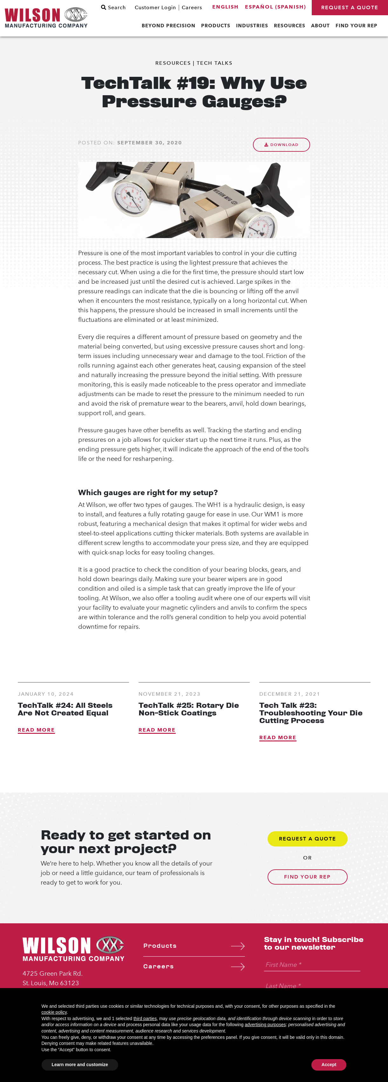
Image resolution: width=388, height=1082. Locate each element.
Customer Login (155, 7)
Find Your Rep (307, 877)
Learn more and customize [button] (80, 1064)
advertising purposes (265, 1024)
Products (160, 946)
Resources (173, 63)
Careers (192, 7)
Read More (36, 730)
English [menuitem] (225, 7)
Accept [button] (329, 1064)
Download (281, 144)
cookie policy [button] (54, 1012)
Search (113, 7)
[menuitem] (225, 7)
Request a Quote (349, 7)
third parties (145, 1018)
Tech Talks (215, 63)
